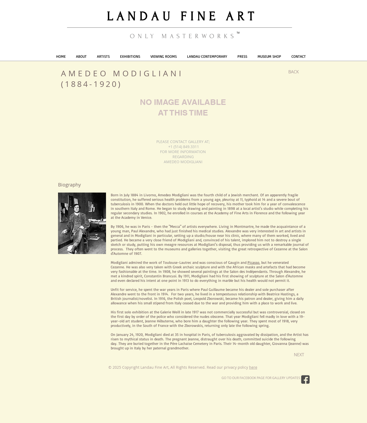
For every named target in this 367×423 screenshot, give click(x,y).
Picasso (253, 262)
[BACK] (293, 71)
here (253, 367)
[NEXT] (299, 354)
